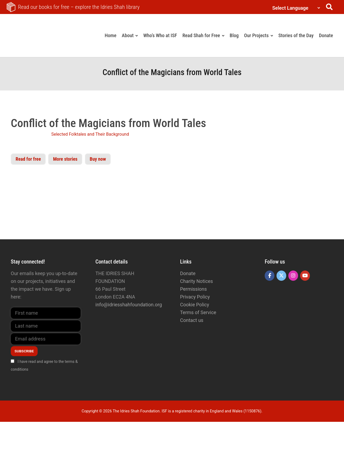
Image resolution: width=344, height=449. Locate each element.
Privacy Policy (195, 297)
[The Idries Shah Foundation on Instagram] (293, 276)
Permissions (193, 289)
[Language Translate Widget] (295, 7)
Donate (187, 273)
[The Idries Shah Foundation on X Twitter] (281, 276)
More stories (65, 159)
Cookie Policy (194, 304)
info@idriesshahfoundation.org (128, 304)
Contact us (191, 320)
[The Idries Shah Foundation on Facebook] (269, 276)
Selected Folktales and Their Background (90, 134)
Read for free (28, 159)
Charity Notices (196, 281)
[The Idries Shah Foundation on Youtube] (305, 276)
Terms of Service (198, 312)
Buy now (98, 159)
